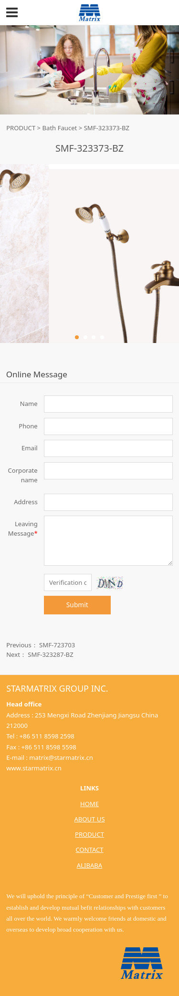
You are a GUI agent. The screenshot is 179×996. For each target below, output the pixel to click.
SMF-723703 (57, 645)
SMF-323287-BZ (50, 654)
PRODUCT (20, 128)
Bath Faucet (59, 128)
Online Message (36, 374)
